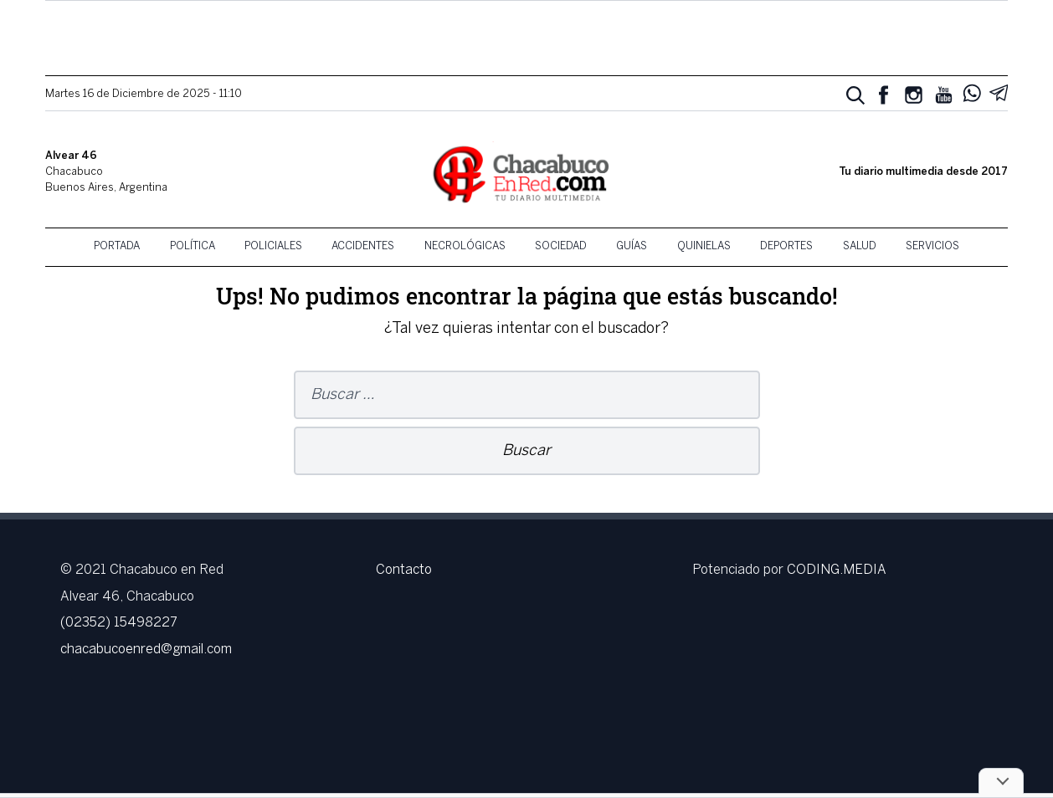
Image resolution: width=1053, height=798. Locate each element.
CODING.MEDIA (836, 570)
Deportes (786, 247)
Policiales (273, 247)
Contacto (404, 570)
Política (192, 247)
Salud (859, 247)
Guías (631, 247)
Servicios (932, 247)
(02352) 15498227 (118, 622)
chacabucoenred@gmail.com (146, 649)
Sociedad (561, 247)
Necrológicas (465, 247)
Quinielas (704, 247)
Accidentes (362, 247)
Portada (117, 247)
